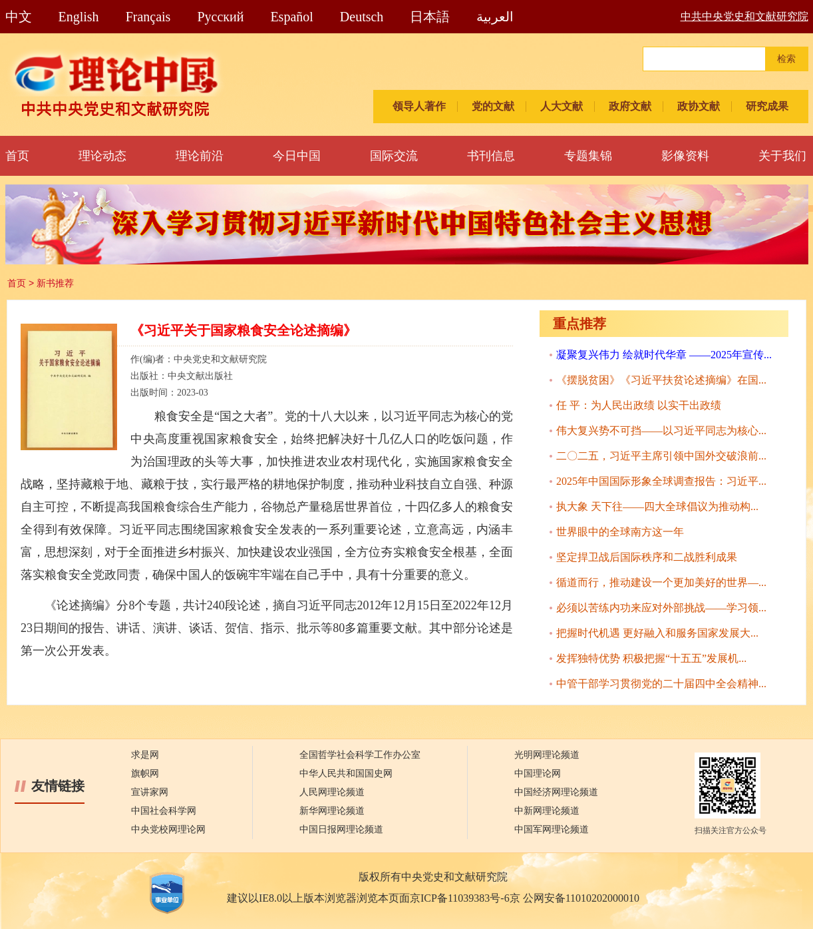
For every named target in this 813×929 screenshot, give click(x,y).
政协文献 (698, 106)
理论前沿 (200, 155)
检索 (786, 59)
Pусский (220, 16)
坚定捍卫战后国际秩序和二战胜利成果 (646, 557)
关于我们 (782, 155)
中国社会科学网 (163, 811)
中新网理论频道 (546, 811)
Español (291, 16)
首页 (17, 155)
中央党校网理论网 (168, 829)
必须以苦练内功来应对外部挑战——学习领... (661, 607)
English (79, 16)
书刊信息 (491, 155)
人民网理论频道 (332, 792)
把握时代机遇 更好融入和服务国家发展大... (657, 633)
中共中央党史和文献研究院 (744, 16)
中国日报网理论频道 (341, 829)
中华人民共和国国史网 (346, 773)
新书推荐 (55, 283)
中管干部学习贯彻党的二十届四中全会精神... (661, 683)
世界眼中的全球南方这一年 (620, 531)
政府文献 (630, 106)
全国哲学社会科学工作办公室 (359, 755)
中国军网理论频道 (551, 829)
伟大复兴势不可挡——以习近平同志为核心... (661, 430)
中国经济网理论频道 (556, 792)
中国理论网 (537, 773)
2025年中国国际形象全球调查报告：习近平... (661, 481)
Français (148, 16)
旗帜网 (145, 773)
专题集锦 (588, 155)
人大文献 (561, 106)
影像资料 (685, 155)
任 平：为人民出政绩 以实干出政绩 (638, 405)
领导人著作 (419, 106)
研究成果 (767, 106)
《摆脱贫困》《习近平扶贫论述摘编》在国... (661, 380)
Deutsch (362, 16)
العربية (495, 16)
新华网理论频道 (332, 811)
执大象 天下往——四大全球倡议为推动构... (657, 506)
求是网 (145, 755)
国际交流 (394, 155)
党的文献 (493, 106)
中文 (18, 16)
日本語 (430, 16)
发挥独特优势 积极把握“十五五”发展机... (651, 658)
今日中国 (297, 155)
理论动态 (102, 155)
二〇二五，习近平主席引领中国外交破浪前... (661, 456)
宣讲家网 (149, 792)
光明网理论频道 (546, 755)
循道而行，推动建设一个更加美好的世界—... (661, 582)
